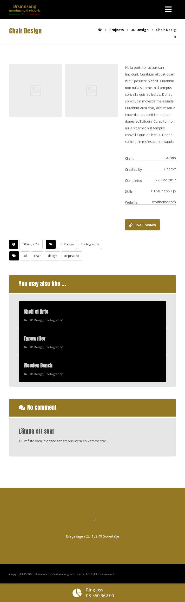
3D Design (67, 244)
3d (25, 256)
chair (37, 256)
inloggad (49, 441)
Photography (90, 244)
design (52, 256)
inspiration (71, 256)
